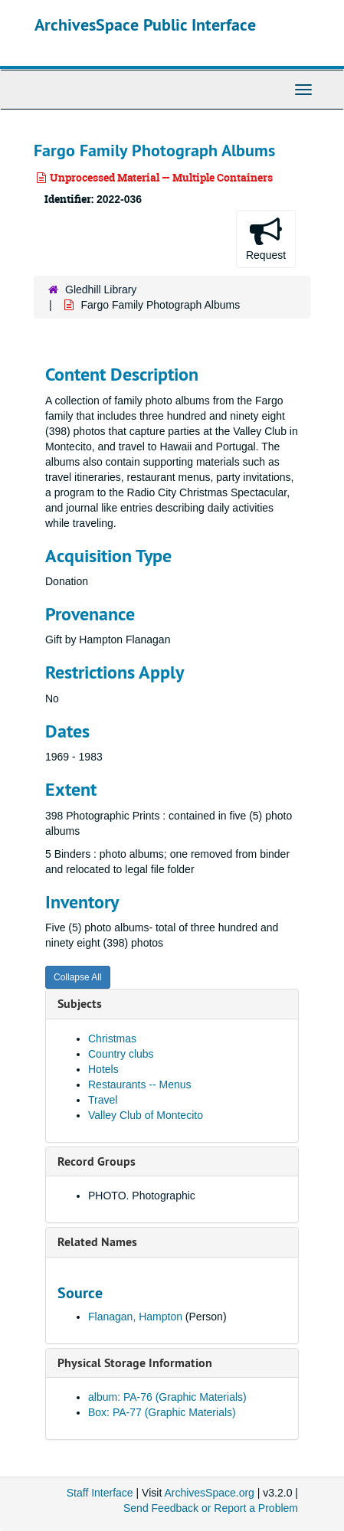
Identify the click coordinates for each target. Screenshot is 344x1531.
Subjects (79, 1004)
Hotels (103, 1069)
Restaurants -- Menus (140, 1084)
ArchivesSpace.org (209, 1493)
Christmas (112, 1038)
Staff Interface (100, 1493)
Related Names (97, 1242)
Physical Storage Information (134, 1363)
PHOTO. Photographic (141, 1195)
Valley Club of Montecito (145, 1115)
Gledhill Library (100, 289)
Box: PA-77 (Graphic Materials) (162, 1412)
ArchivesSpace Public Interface (145, 24)
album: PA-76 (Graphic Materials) (167, 1397)
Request (266, 238)
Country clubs (121, 1054)
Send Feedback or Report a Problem (210, 1508)
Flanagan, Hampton (135, 1316)
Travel (102, 1100)
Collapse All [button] (78, 977)
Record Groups (96, 1161)
